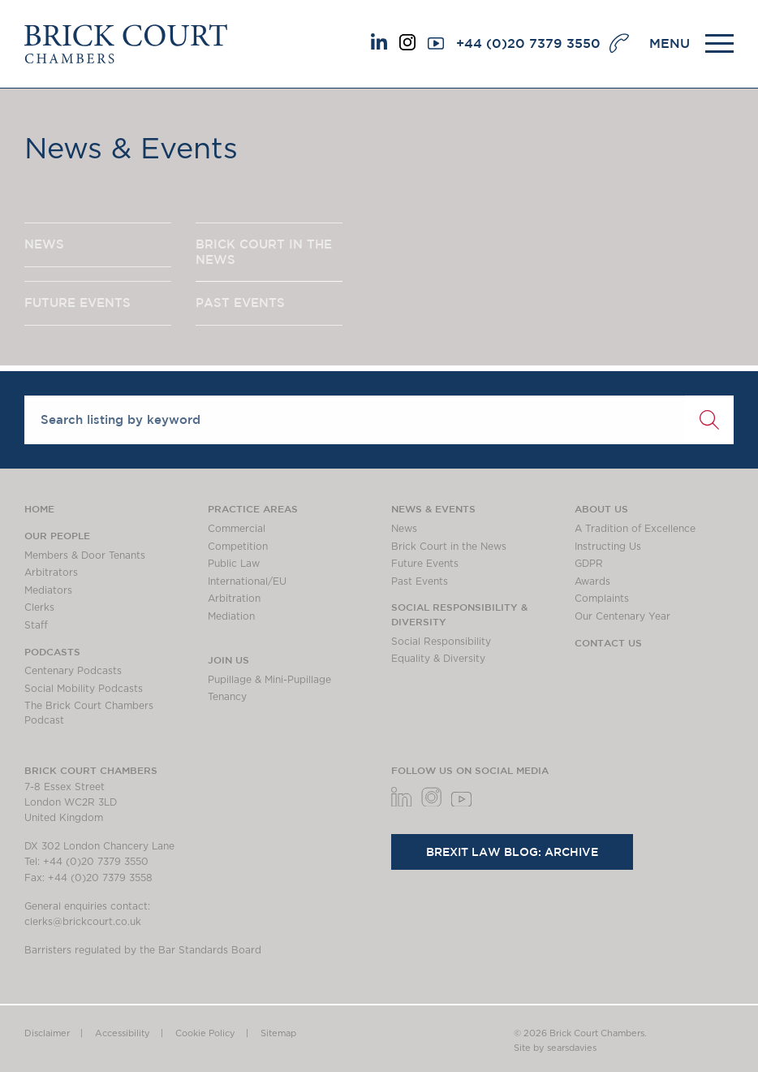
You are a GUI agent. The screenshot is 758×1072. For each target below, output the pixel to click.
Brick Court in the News (448, 546)
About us (601, 508)
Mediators (48, 590)
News (404, 529)
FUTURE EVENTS (77, 303)
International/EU (247, 581)
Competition (238, 546)
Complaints (602, 598)
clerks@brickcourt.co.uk (82, 922)
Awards (592, 581)
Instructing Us (608, 546)
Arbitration (234, 598)
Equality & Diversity (438, 659)
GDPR (589, 563)
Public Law (234, 563)
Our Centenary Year (622, 616)
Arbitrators (51, 572)
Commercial (236, 529)
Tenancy (227, 697)
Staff (36, 625)
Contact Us (608, 642)
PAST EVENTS (240, 303)
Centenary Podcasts (73, 671)
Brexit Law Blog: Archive (512, 851)
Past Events (419, 581)
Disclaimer (47, 1033)
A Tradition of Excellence (635, 529)
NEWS (44, 244)
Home (39, 508)
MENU (669, 43)
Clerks (39, 607)
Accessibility (122, 1033)
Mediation (231, 616)
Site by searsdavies (555, 1048)
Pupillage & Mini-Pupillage (269, 680)
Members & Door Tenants (84, 555)
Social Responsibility (441, 641)
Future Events (425, 563)
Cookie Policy (205, 1033)
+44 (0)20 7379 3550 (528, 43)
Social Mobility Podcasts (83, 689)
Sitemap (278, 1033)
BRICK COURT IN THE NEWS (264, 251)
